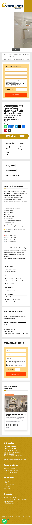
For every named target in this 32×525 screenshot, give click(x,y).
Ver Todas (16, 50)
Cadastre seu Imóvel (11, 471)
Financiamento (9, 486)
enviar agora (16, 96)
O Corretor (7, 484)
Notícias (7, 488)
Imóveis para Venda (10, 470)
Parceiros (7, 490)
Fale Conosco (9, 504)
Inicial (6, 482)
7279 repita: (10, 371)
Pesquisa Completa (10, 473)
